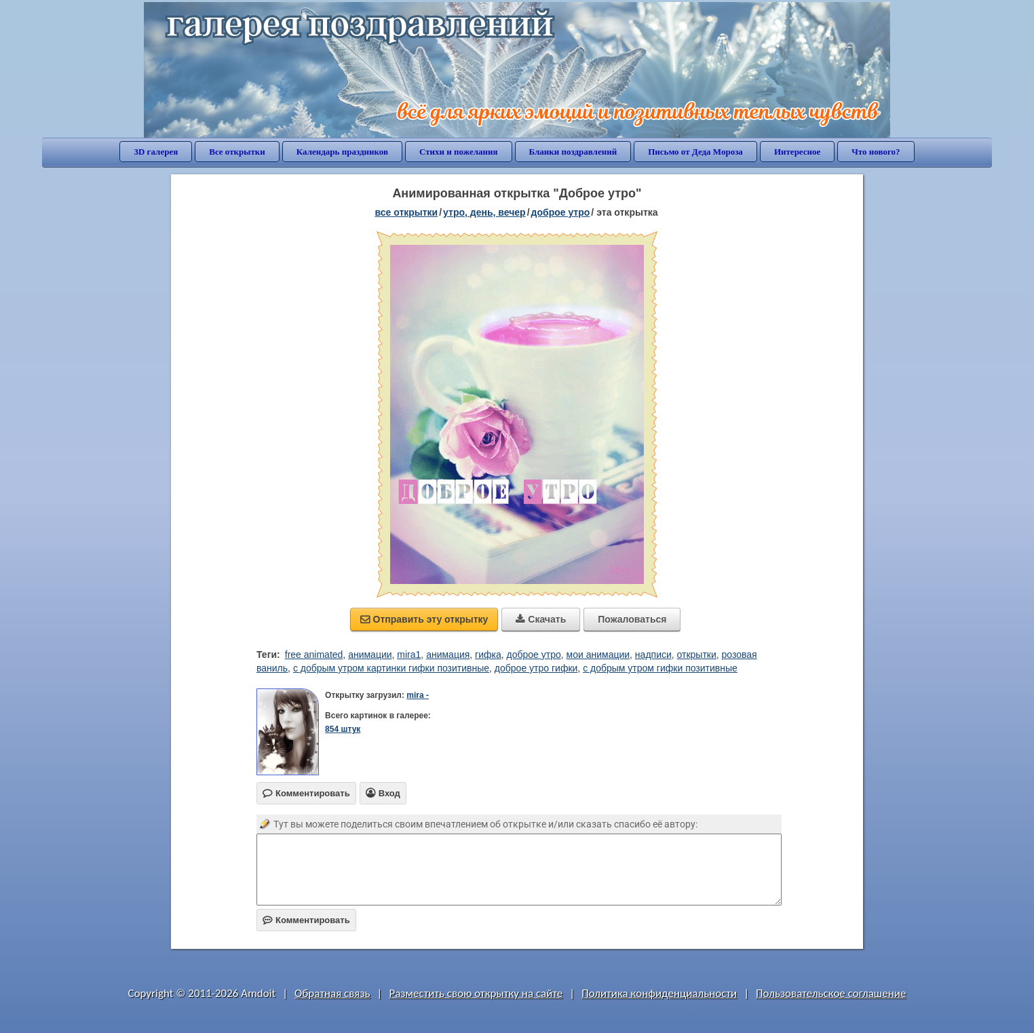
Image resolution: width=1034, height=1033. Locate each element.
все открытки (406, 212)
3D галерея (156, 152)
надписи (653, 654)
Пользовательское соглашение (831, 993)
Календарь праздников (342, 152)
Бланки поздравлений (573, 152)
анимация (448, 654)
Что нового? (875, 152)
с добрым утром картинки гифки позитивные (391, 668)
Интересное (797, 152)
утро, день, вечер (484, 212)
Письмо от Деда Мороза (695, 152)
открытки (696, 654)
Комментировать (306, 920)
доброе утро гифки (536, 668)
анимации (369, 654)
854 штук (342, 729)
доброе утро (560, 212)
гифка (488, 654)
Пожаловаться (632, 619)
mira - (417, 695)
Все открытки (237, 152)
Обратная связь (332, 993)
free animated (314, 654)
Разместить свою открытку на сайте (475, 993)
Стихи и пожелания (458, 152)
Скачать (541, 619)
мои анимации (598, 654)
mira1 (409, 654)
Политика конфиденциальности (659, 993)
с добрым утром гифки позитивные (660, 668)
